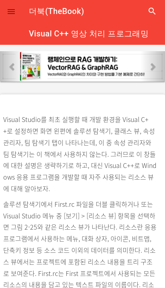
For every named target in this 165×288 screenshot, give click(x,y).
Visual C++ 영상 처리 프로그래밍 (89, 33)
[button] (11, 11)
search (152, 11)
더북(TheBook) (56, 11)
